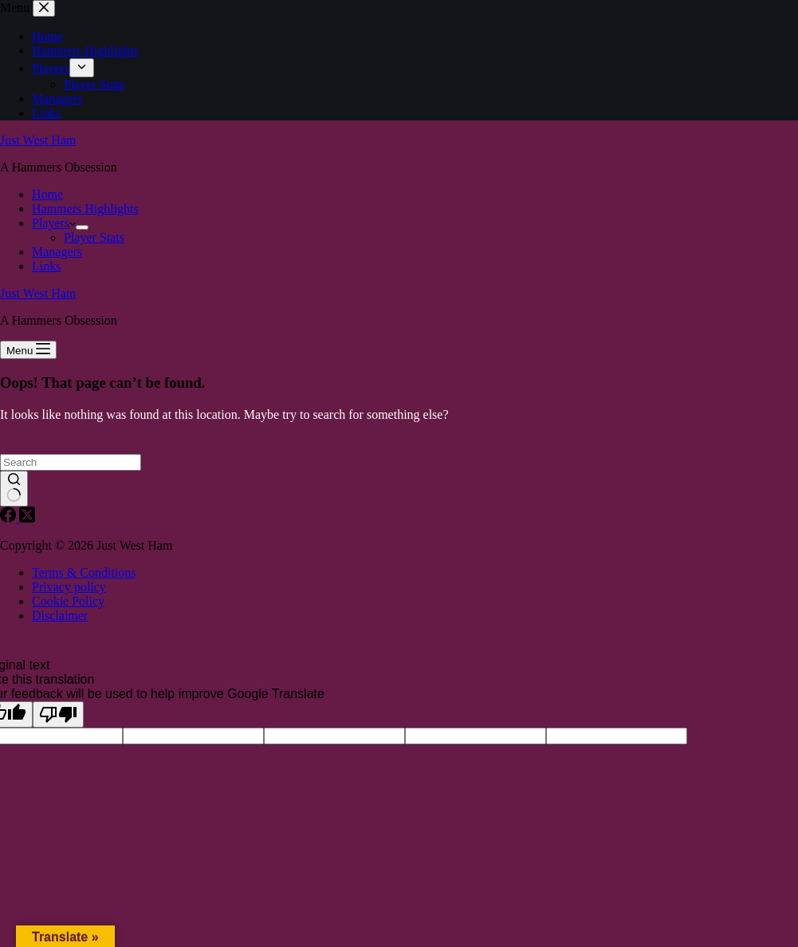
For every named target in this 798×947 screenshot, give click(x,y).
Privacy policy (69, 587)
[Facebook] (9, 518)
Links (46, 266)
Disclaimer (60, 615)
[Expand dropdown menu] (82, 227)
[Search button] (14, 489)
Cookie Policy (68, 601)
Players (54, 223)
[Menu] (28, 350)
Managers (57, 251)
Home (47, 194)
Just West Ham (38, 140)
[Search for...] (70, 462)
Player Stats (94, 237)
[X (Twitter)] (27, 518)
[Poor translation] (58, 714)
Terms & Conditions (84, 572)
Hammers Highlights (85, 208)
